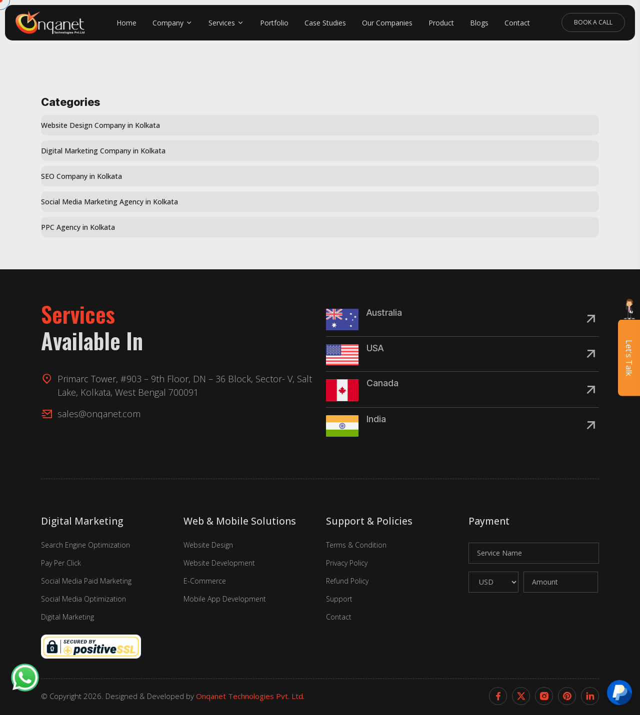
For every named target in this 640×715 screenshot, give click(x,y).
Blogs (479, 22)
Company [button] (168, 22)
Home (126, 22)
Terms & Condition (356, 545)
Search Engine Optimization (85, 545)
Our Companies (387, 22)
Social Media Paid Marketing (86, 581)
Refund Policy (347, 581)
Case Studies (325, 22)
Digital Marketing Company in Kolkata (103, 150)
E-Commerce (205, 581)
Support (339, 599)
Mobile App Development (225, 599)
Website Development (219, 563)
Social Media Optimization (83, 599)
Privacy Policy (347, 563)
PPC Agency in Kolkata (78, 227)
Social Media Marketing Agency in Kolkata (109, 201)
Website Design (208, 545)
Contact (517, 22)
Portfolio (274, 22)
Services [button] (221, 22)
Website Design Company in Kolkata (100, 125)
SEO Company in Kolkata (81, 176)
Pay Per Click (61, 563)
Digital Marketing (67, 617)
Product (441, 22)
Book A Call (593, 22)
